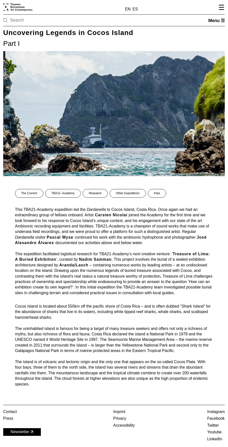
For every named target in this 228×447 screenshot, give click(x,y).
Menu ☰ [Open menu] (216, 20)
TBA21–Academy (63, 193)
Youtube (214, 432)
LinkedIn (214, 439)
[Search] (21, 20)
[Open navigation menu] (221, 8)
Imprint (119, 412)
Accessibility (124, 425)
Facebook (216, 418)
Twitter (213, 425)
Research (95, 193)
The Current (29, 193)
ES (135, 9)
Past (157, 193)
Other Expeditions (127, 193)
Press (8, 418)
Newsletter (22, 432)
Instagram (216, 412)
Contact (10, 412)
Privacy (119, 418)
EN (127, 9)
